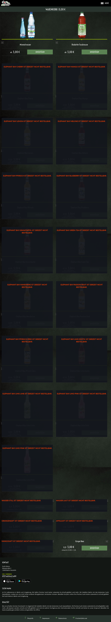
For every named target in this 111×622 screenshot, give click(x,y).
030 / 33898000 (7, 574)
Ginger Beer (79, 541)
